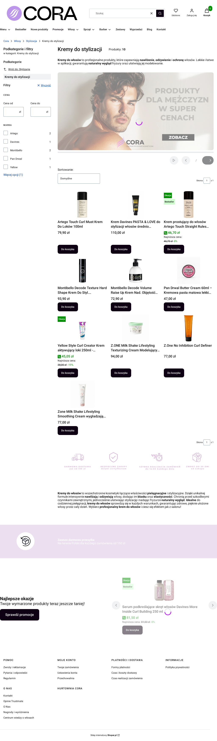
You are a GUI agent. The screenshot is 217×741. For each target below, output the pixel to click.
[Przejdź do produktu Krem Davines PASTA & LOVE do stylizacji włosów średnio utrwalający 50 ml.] (136, 204)
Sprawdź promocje (19, 615)
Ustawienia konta (67, 672)
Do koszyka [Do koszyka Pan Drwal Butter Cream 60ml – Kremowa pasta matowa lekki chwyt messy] (174, 306)
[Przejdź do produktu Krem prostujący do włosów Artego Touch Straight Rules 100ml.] (189, 204)
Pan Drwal (16, 158)
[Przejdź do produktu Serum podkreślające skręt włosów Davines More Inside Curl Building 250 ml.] (164, 589)
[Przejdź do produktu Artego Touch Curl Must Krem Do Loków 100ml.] (82, 204)
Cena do (35, 103)
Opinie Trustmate (13, 701)
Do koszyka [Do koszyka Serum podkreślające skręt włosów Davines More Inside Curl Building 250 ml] (132, 630)
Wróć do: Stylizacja (16, 69)
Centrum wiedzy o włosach (18, 717)
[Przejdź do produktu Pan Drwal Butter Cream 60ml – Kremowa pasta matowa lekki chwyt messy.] (189, 270)
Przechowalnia (65, 678)
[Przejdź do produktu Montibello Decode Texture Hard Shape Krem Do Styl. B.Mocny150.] (82, 270)
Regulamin (9, 678)
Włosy (17, 41)
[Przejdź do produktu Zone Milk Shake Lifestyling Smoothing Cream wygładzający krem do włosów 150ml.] (82, 394)
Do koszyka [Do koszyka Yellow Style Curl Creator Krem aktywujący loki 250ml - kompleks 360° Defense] (67, 372)
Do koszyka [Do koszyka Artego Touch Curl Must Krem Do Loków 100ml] (67, 249)
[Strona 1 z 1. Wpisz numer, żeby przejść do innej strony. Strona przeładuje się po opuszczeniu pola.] (206, 181)
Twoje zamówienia (68, 667)
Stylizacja (31, 41)
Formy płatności (120, 667)
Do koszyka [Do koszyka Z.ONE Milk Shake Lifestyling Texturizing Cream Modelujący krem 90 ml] (121, 372)
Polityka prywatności (177, 667)
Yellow (14, 167)
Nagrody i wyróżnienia (16, 712)
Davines (14, 141)
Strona (199, 180)
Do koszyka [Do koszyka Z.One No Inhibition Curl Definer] (174, 372)
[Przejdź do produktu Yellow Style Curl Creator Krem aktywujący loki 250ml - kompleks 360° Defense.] (82, 328)
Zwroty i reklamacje (14, 667)
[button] (160, 13)
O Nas (6, 706)
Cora (6, 41)
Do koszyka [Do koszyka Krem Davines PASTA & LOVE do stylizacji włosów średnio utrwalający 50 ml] (121, 249)
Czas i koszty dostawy (124, 672)
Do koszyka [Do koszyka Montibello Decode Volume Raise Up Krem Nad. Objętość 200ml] (121, 306)
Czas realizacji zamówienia (127, 678)
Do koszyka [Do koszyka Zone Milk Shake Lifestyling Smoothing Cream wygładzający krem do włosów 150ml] (67, 430)
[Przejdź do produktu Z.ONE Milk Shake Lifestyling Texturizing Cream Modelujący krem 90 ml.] (136, 328)
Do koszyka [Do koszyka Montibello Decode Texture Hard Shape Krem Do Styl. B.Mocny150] (67, 306)
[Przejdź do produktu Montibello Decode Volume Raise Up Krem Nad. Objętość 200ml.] (136, 270)
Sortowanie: (65, 169)
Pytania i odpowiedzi (15, 672)
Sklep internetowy (103, 735)
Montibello (16, 150)
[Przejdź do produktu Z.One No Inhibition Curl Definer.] (189, 328)
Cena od (8, 103)
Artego (14, 133)
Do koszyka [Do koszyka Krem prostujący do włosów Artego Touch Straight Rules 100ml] (174, 249)
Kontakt (8, 695)
